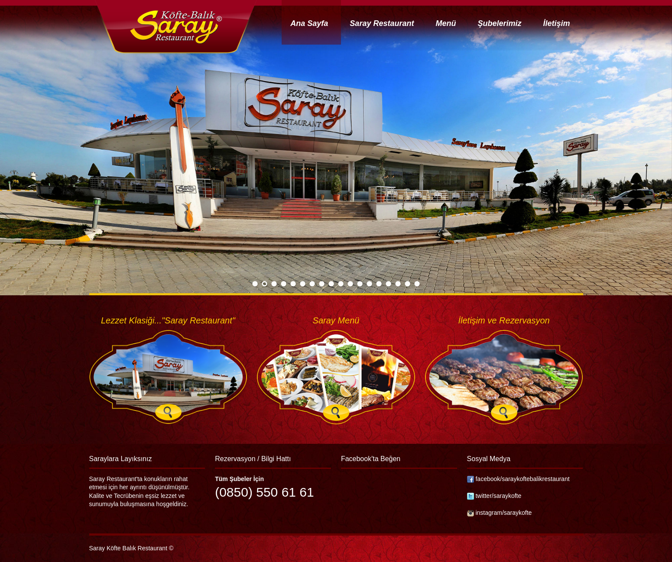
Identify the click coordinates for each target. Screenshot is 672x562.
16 (398, 284)
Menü (445, 23)
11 (350, 284)
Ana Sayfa (309, 23)
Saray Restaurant (382, 23)
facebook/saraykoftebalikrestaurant (522, 478)
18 (417, 284)
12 (360, 284)
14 (379, 284)
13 (369, 284)
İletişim (556, 23)
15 (388, 284)
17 (407, 284)
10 (341, 284)
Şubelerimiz (499, 23)
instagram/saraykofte (503, 512)
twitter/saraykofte (498, 495)
